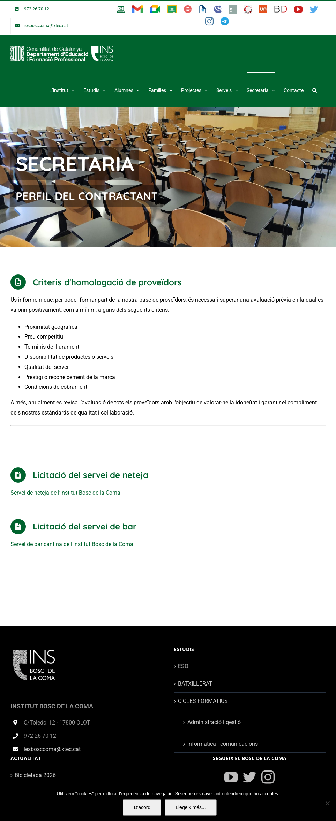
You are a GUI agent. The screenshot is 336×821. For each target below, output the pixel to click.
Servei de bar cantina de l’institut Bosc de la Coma (71, 544)
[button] (314, 89)
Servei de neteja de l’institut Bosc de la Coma (65, 492)
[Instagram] (268, 777)
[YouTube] (231, 777)
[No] (327, 803)
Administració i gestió (214, 722)
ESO (183, 666)
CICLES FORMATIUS (203, 701)
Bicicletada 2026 (35, 775)
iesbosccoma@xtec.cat (52, 749)
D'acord (142, 807)
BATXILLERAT (195, 683)
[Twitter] (249, 777)
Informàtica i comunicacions (222, 744)
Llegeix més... (191, 807)
